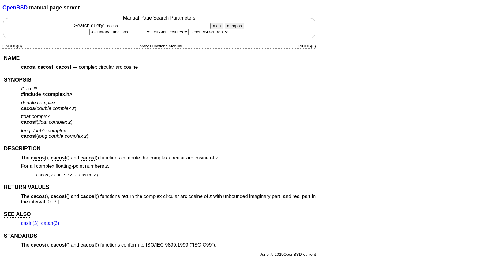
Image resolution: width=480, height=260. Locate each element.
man (217, 26)
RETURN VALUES (26, 188)
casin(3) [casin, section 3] (30, 224)
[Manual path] (209, 32)
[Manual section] (120, 32)
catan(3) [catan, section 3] (50, 224)
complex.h (57, 94)
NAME (12, 58)
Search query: (142, 25)
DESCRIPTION (22, 148)
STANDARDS (20, 237)
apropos (234, 26)
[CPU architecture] (170, 32)
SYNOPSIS (17, 80)
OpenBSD (15, 8)
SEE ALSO (17, 215)
